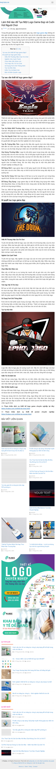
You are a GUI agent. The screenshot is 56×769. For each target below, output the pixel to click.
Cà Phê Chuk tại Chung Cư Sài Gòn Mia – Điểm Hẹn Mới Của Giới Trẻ (23, 745)
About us (21, 766)
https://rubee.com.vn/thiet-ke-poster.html (16, 414)
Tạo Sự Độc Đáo (10, 68)
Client (26, 766)
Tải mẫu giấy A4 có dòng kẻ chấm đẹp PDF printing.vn (30, 730)
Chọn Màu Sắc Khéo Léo (13, 61)
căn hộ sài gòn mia (39, 763)
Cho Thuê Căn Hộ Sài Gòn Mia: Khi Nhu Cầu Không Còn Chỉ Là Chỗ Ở (23, 738)
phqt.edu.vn (32, 761)
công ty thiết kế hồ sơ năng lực (22, 763)
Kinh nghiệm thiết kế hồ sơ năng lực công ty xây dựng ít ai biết (32, 682)
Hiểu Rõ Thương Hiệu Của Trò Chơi (16, 57)
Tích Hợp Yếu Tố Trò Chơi (13, 63)
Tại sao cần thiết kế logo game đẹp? (14, 52)
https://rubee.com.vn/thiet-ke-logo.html (15, 408)
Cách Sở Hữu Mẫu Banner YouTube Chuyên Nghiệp (29, 751)
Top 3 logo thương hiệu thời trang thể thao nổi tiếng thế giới (31, 670)
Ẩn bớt (18, 49)
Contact (35, 766)
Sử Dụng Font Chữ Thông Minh (15, 66)
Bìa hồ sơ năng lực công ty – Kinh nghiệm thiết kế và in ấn (31, 693)
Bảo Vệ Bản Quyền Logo (13, 72)
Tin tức (5, 28)
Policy (30, 766)
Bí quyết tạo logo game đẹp (12, 55)
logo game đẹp (41, 33)
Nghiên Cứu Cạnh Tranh (13, 59)
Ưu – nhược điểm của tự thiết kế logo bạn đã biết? (28, 659)
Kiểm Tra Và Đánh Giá (12, 70)
